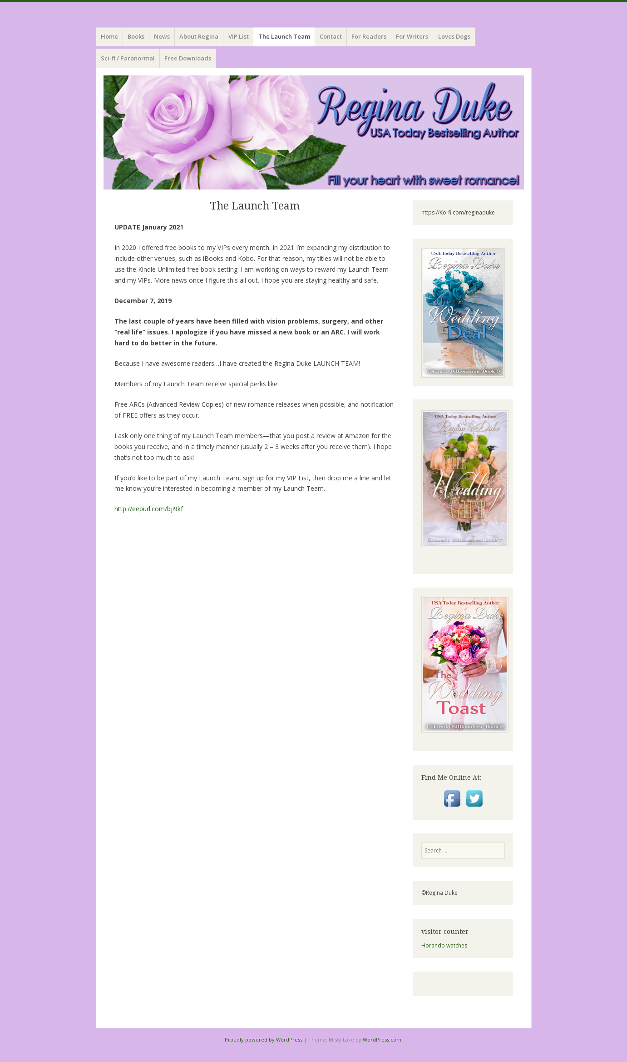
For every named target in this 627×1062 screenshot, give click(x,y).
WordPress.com (382, 1039)
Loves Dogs (454, 36)
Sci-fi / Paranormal (128, 58)
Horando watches (444, 945)
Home (109, 36)
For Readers (368, 36)
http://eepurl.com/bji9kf (148, 508)
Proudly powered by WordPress (263, 1039)
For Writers (412, 36)
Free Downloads (187, 58)
